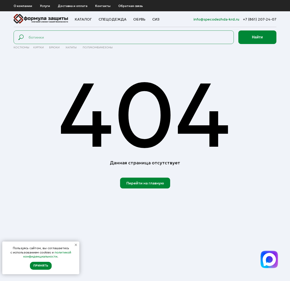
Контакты (103, 6)
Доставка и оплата (72, 6)
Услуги (45, 6)
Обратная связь (130, 6)
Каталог (83, 19)
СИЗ (156, 19)
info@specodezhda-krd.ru (216, 19)
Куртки (38, 47)
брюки (54, 47)
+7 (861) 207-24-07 (259, 19)
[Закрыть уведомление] (76, 245)
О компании (23, 6)
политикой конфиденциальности (47, 254)
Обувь (139, 19)
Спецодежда (112, 19)
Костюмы (21, 47)
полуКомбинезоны (98, 47)
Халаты (71, 47)
